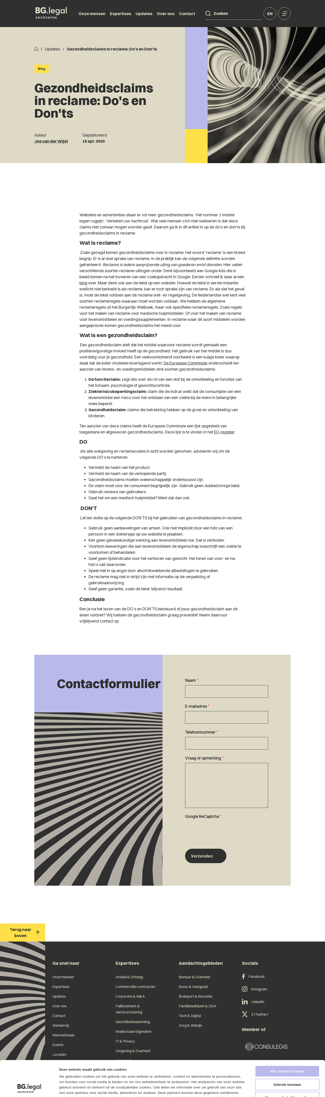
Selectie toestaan (287, 1051)
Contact (187, 13)
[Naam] (226, 691)
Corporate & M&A (130, 996)
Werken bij (60, 1025)
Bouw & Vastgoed (193, 986)
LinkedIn (253, 1001)
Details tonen (244, 1088)
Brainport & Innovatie (195, 996)
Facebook (253, 976)
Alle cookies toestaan (287, 1038)
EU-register (224, 432)
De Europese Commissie (185, 363)
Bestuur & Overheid (194, 977)
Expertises (120, 13)
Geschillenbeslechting (133, 1021)
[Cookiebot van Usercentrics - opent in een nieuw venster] (29, 1088)
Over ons (165, 13)
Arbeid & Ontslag (129, 977)
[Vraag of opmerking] (226, 785)
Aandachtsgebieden (201, 963)
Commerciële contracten (135, 986)
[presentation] (219, 830)
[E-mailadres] (226, 717)
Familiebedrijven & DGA (197, 1006)
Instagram (254, 989)
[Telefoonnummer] (226, 743)
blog (83, 282)
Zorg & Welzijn (190, 1025)
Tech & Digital (190, 1015)
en (270, 13)
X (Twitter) (255, 1014)
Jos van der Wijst (51, 141)
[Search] (208, 13)
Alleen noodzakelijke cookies (287, 1064)
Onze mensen (92, 13)
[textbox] (226, 687)
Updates (144, 13)
